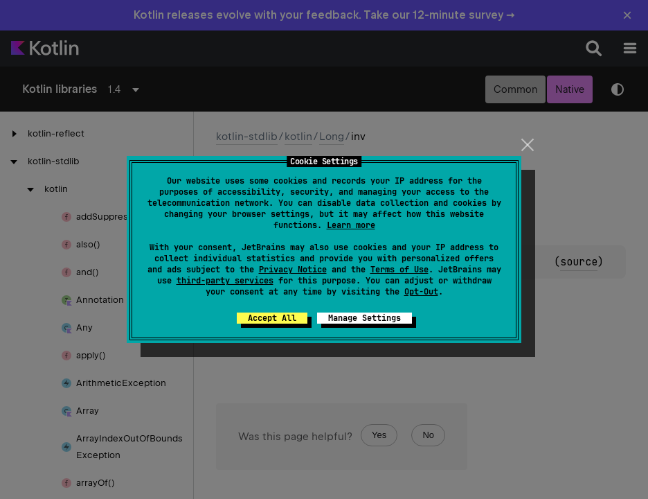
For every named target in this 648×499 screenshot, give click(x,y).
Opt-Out (421, 291)
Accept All (272, 318)
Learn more (351, 225)
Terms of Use (399, 269)
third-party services (225, 280)
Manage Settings (364, 318)
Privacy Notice (293, 269)
